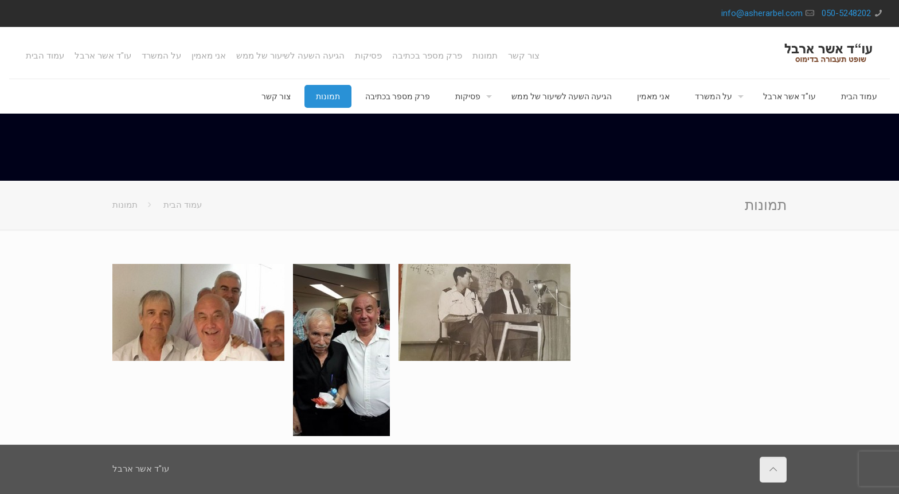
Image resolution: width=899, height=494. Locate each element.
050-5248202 (846, 13)
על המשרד (161, 56)
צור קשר (524, 56)
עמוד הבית (45, 56)
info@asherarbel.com (762, 13)
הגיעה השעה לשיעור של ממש (290, 56)
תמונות (485, 56)
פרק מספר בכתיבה (427, 56)
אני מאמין (208, 56)
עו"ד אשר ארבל (103, 56)
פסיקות (368, 56)
